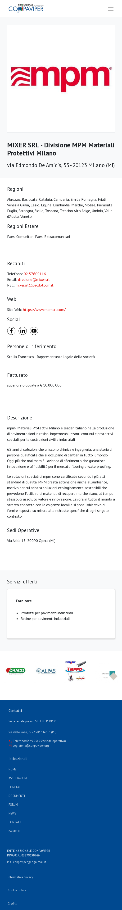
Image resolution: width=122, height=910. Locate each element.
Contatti (16, 822)
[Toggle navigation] (111, 8)
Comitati (15, 787)
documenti (17, 796)
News (12, 813)
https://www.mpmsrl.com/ (44, 309)
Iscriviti (14, 831)
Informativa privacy (20, 877)
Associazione (18, 778)
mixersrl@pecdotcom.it (35, 285)
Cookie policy (17, 890)
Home (13, 769)
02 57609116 (35, 273)
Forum (13, 805)
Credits (12, 903)
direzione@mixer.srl (34, 279)
